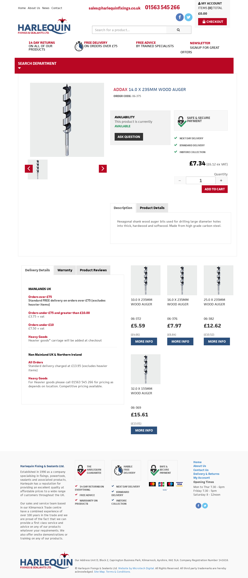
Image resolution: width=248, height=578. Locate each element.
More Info (144, 341)
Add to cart (215, 189)
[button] (29, 169)
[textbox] (129, 30)
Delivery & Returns (206, 474)
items (202, 8)
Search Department (37, 65)
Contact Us (201, 470)
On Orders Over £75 (97, 44)
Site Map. (99, 571)
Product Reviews (93, 270)
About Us (34, 8)
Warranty (65, 270)
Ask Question (129, 137)
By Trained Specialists (150, 44)
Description (123, 208)
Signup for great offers (200, 47)
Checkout (213, 21)
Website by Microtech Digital (136, 568)
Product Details (152, 208)
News (45, 8)
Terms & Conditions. (118, 571)
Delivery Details (37, 270)
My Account (210, 3)
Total (218, 8)
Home (22, 8)
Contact (56, 8)
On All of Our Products (44, 46)
